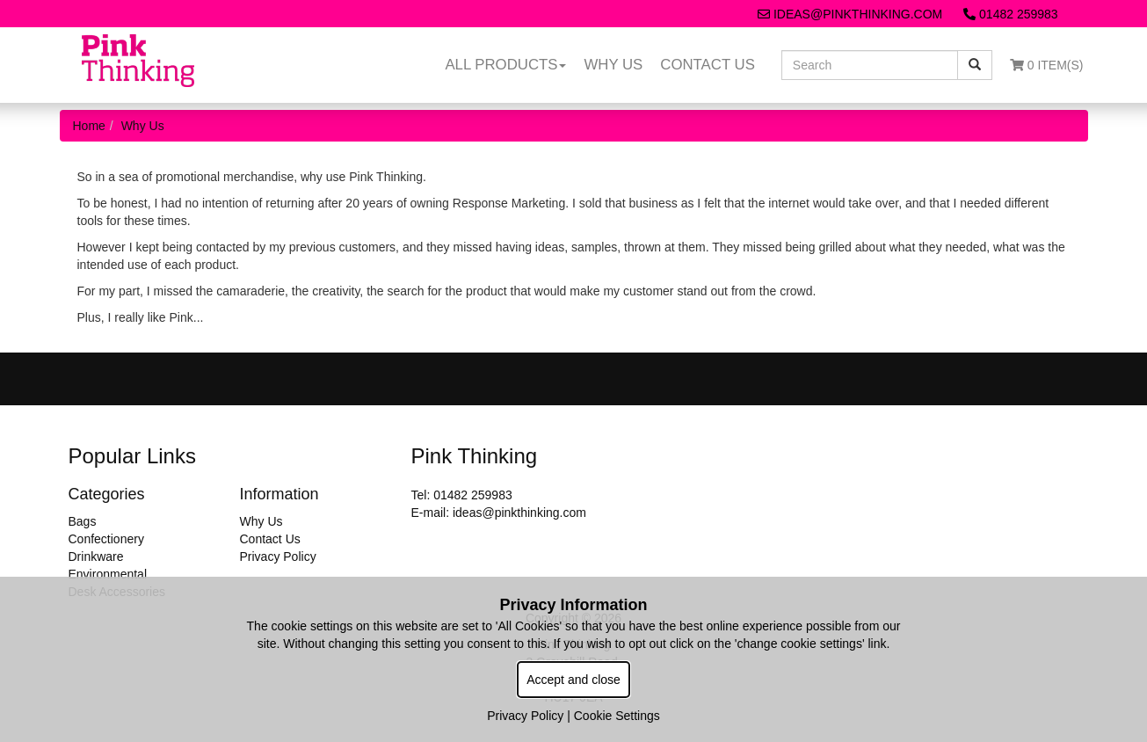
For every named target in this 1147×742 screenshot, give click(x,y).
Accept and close (573, 680)
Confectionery (106, 539)
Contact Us (707, 64)
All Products (505, 64)
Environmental (108, 574)
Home (89, 126)
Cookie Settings (617, 716)
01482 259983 (1010, 14)
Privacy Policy (278, 556)
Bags (83, 521)
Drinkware (96, 556)
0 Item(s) (1047, 65)
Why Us (613, 64)
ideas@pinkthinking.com (850, 14)
